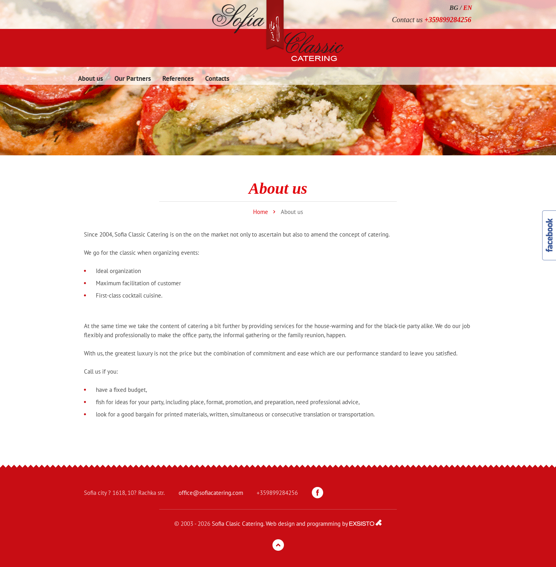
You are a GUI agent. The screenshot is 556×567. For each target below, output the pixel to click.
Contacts (217, 78)
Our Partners (132, 78)
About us (90, 78)
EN (467, 7)
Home (260, 212)
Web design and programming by (307, 523)
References (178, 78)
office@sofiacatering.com (211, 492)
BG (453, 7)
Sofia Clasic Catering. (238, 523)
